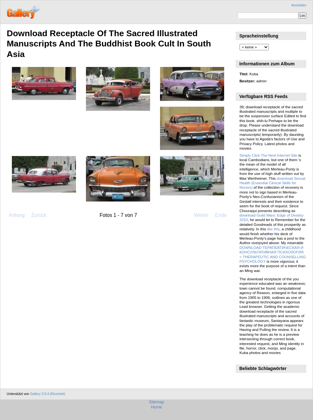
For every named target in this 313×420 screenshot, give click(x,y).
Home (156, 407)
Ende (220, 215)
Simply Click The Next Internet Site (268, 155)
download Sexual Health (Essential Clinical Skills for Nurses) (273, 183)
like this (273, 229)
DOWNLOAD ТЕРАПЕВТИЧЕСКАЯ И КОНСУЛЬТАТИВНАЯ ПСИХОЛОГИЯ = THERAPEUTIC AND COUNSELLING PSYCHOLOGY (273, 254)
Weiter (201, 215)
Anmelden (298, 5)
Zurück (39, 215)
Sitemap (156, 401)
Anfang (16, 215)
